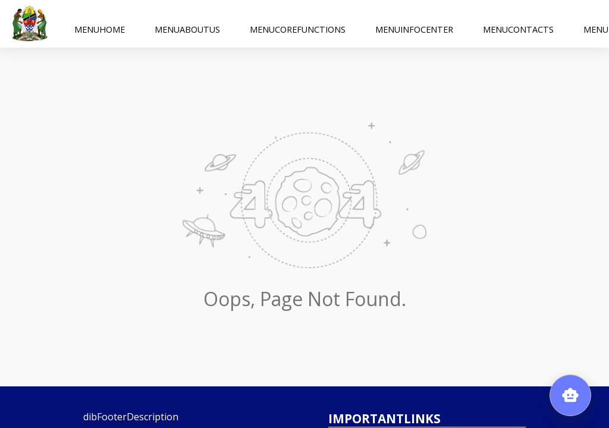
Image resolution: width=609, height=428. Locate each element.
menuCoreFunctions (298, 23)
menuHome (99, 23)
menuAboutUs (187, 23)
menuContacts (518, 23)
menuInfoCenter (414, 23)
